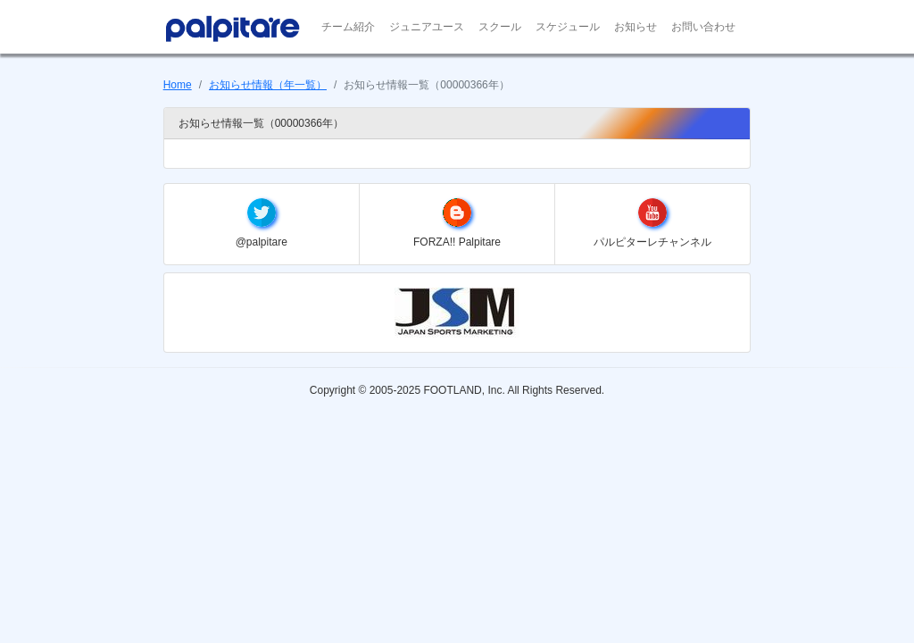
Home (177, 85)
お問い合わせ (703, 27)
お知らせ (635, 27)
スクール (499, 27)
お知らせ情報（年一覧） (268, 85)
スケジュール (568, 27)
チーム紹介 (348, 27)
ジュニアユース (426, 27)
